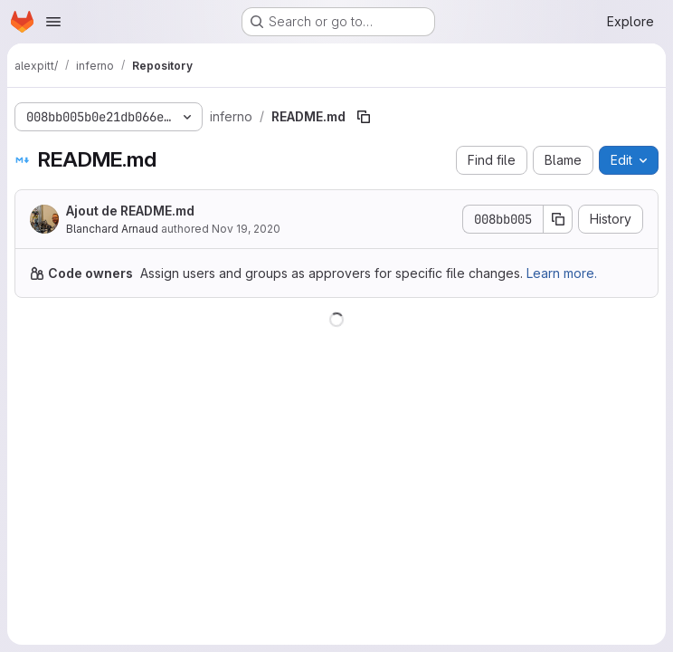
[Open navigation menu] (53, 21)
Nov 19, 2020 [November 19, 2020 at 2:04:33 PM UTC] (246, 228)
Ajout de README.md (130, 210)
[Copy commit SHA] (558, 219)
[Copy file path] (363, 116)
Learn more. (561, 273)
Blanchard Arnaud (112, 228)
